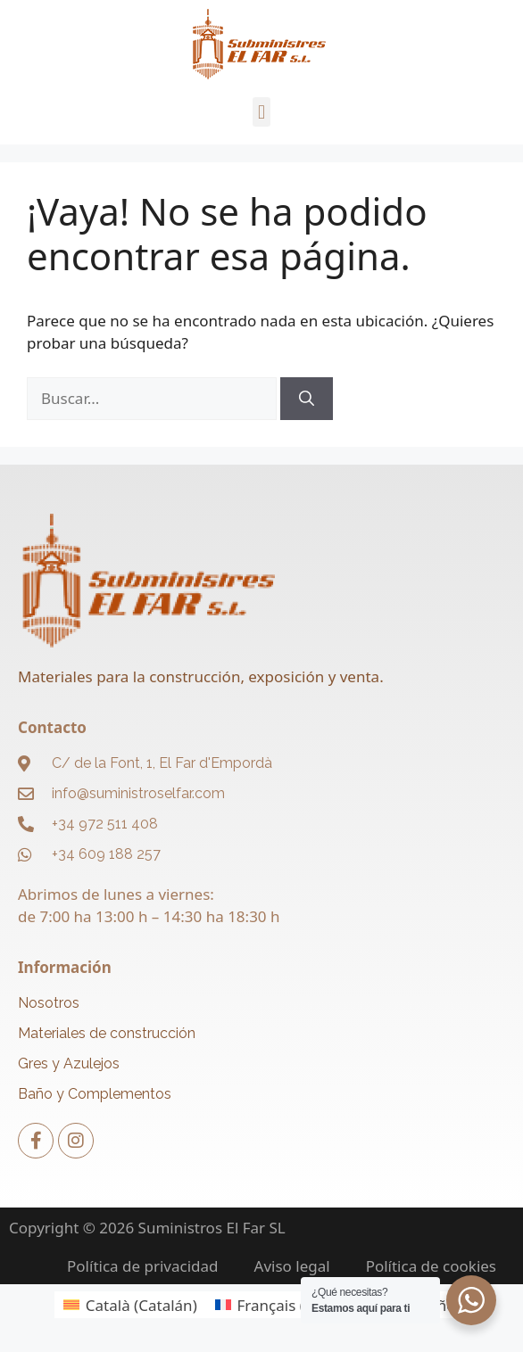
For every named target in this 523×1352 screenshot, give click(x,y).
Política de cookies (431, 1266)
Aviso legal (292, 1266)
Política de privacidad (142, 1266)
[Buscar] (306, 398)
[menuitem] (130, 1304)
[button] (261, 112)
